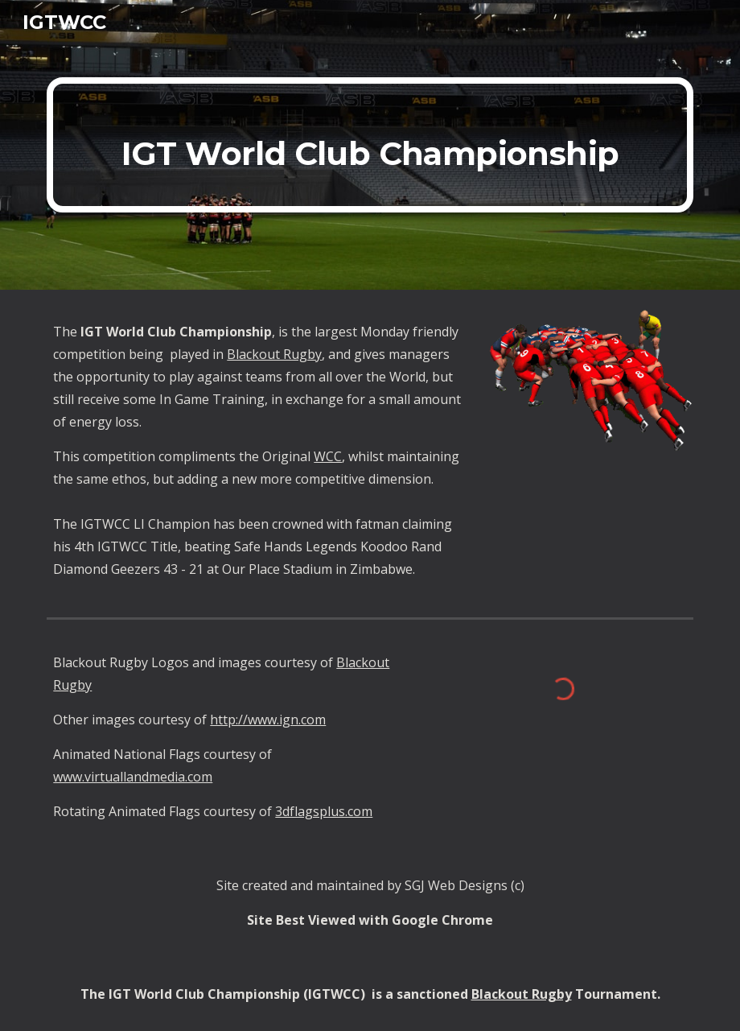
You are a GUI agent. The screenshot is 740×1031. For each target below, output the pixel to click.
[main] (370, 144)
